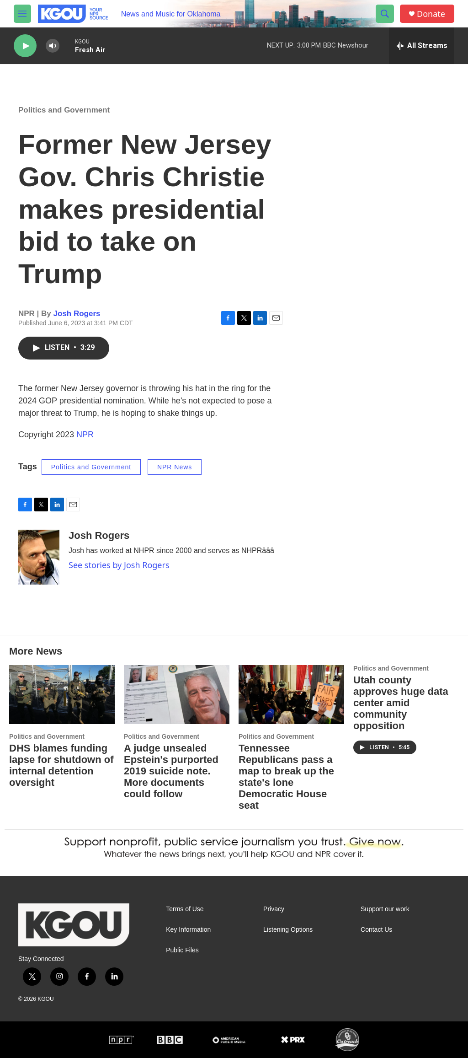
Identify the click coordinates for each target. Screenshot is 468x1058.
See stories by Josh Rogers (119, 564)
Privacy (273, 909)
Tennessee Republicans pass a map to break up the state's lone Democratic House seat (286, 776)
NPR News (174, 467)
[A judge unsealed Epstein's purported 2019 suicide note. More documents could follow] (176, 694)
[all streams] (421, 45)
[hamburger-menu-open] (22, 14)
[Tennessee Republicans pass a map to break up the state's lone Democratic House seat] (291, 694)
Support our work (385, 909)
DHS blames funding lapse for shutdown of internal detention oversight (61, 765)
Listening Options (288, 929)
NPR (85, 434)
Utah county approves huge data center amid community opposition (400, 702)
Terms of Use (184, 909)
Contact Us (376, 929)
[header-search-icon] (385, 14)
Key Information (188, 929)
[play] (25, 46)
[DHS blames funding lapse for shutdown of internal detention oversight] (62, 694)
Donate (431, 14)
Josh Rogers (77, 313)
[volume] (52, 46)
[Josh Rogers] (38, 557)
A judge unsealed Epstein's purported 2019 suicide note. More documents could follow (171, 771)
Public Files (182, 950)
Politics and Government (64, 110)
